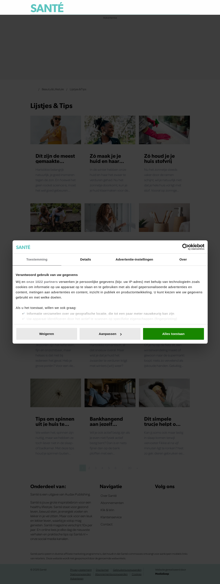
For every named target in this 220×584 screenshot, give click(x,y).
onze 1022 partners (42, 282)
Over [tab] (183, 259)
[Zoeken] (186, 7)
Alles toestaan (173, 334)
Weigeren (46, 334)
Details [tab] (85, 259)
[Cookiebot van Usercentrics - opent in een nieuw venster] (185, 247)
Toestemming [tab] (36, 259)
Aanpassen (110, 334)
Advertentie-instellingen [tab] (134, 259)
